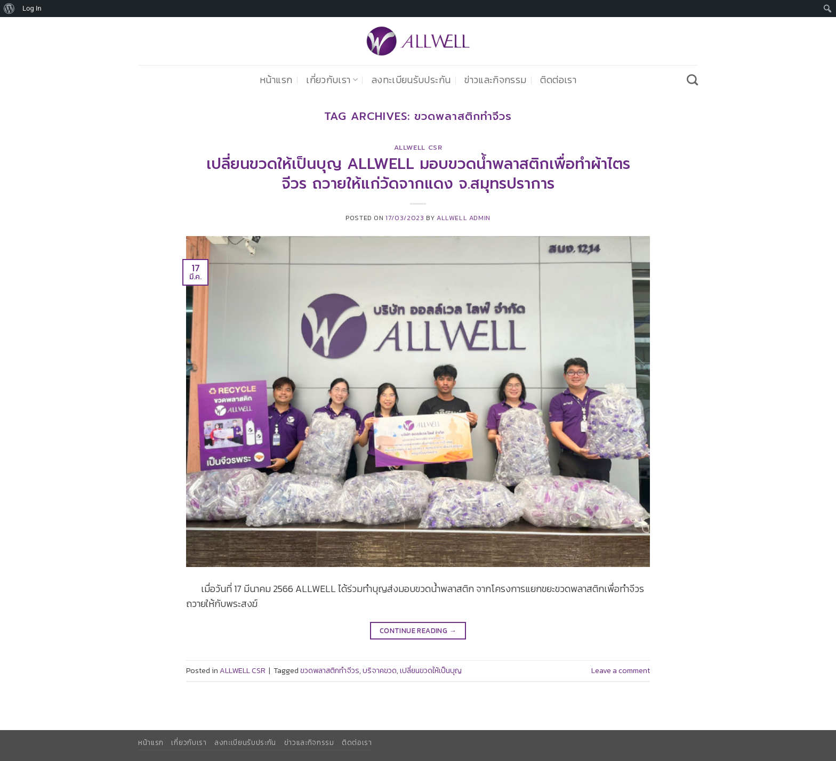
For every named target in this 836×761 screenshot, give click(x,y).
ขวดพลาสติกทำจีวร (329, 670)
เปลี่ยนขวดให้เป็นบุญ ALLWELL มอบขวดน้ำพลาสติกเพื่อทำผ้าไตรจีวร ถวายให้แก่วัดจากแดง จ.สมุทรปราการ (418, 173)
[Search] (692, 80)
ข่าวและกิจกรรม (495, 80)
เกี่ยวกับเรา (332, 80)
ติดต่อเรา (558, 80)
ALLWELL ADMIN (464, 218)
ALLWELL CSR (418, 147)
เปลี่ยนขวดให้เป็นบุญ (431, 670)
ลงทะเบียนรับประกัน (411, 80)
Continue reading (418, 630)
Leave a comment (620, 670)
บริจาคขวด (380, 670)
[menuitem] (9, 8)
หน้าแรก (276, 80)
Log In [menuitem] (32, 8)
